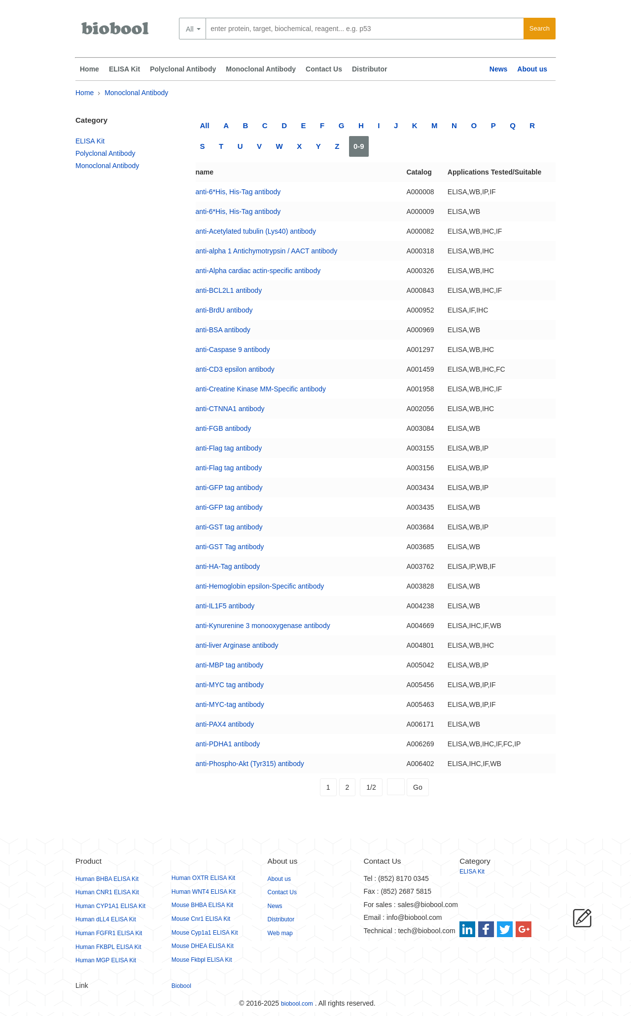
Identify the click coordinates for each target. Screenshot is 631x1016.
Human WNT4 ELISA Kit (204, 891)
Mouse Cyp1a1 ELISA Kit (205, 932)
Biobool (181, 985)
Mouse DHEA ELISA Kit (203, 946)
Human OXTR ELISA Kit (203, 878)
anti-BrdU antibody (224, 310)
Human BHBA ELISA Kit (107, 879)
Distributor (369, 69)
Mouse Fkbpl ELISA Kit (202, 959)
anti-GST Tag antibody (230, 547)
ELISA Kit (124, 69)
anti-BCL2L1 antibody (229, 290)
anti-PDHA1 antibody (228, 744)
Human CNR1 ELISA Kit (107, 892)
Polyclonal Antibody (183, 69)
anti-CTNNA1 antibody (230, 409)
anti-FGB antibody (223, 428)
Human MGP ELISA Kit (105, 960)
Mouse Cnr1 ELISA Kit (201, 918)
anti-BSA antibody (223, 330)
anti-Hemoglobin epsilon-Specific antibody (260, 586)
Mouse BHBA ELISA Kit (202, 905)
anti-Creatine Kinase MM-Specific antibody (261, 389)
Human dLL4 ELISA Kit (105, 919)
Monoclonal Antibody (261, 69)
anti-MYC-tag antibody (230, 704)
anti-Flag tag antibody (229, 448)
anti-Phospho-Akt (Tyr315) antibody (250, 764)
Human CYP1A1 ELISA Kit (110, 906)
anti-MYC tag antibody (230, 685)
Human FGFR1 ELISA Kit (108, 933)
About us (532, 69)
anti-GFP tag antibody (229, 487)
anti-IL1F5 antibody (225, 606)
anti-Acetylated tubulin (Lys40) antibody (256, 231)
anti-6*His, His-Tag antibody (238, 192)
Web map (280, 933)
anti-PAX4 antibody (225, 724)
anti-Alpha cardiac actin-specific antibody (258, 271)
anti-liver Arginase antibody (237, 645)
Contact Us (324, 69)
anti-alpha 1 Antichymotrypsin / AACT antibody (267, 251)
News (499, 69)
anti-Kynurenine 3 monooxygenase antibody (263, 626)
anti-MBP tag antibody (230, 665)
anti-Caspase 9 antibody (233, 349)
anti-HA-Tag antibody (228, 566)
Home (89, 69)
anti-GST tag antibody (229, 527)
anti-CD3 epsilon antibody (235, 369)
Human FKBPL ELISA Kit (108, 947)
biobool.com (297, 1003)
